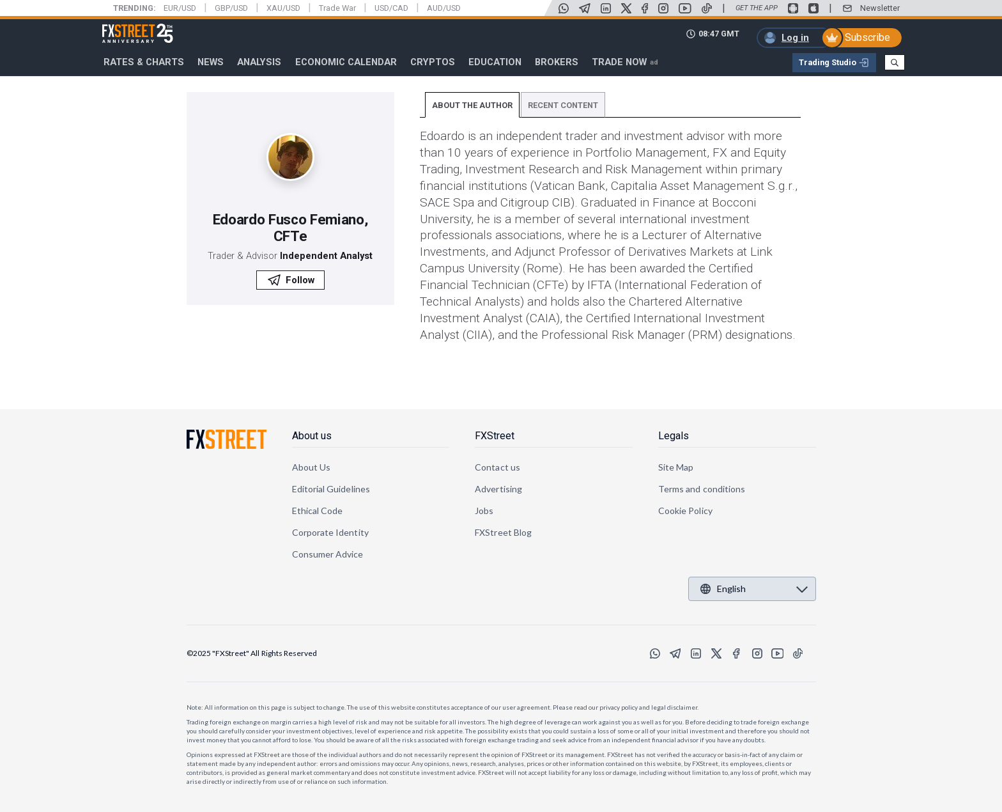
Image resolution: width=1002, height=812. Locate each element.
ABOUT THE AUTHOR (472, 105)
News (210, 62)
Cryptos (432, 62)
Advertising (498, 488)
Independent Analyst (326, 256)
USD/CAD (391, 8)
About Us (311, 467)
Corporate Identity (330, 532)
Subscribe (867, 37)
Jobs (484, 510)
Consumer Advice (328, 554)
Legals (673, 436)
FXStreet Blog (503, 532)
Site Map (676, 467)
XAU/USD (283, 8)
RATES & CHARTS (144, 62)
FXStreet (122, 26)
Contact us (497, 467)
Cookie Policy (685, 510)
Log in (795, 37)
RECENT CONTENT (563, 105)
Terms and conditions (701, 488)
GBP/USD (231, 8)
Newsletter (880, 8)
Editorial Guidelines (331, 488)
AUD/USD (444, 8)
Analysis (259, 62)
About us (312, 436)
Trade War (337, 8)
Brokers (556, 62)
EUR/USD (180, 8)
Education (494, 62)
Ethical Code (317, 510)
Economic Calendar (346, 62)
